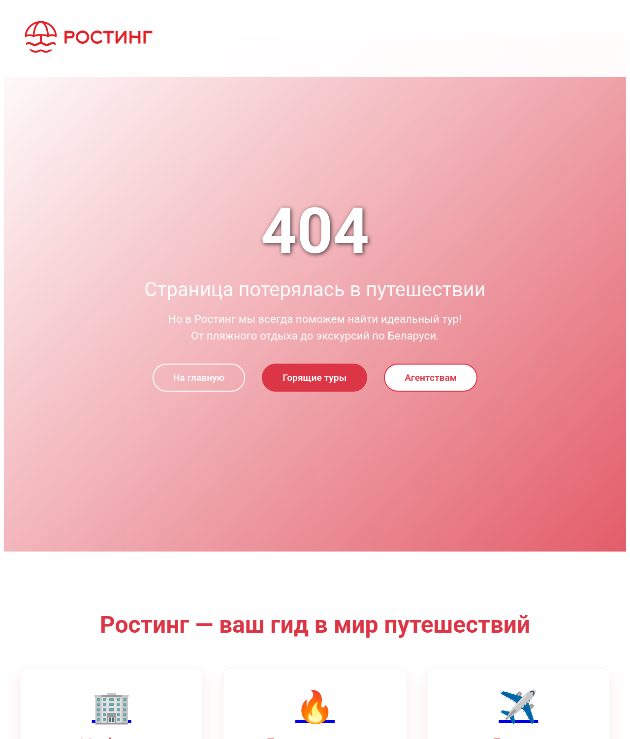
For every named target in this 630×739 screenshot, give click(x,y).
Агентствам (431, 377)
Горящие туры (314, 377)
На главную (198, 377)
